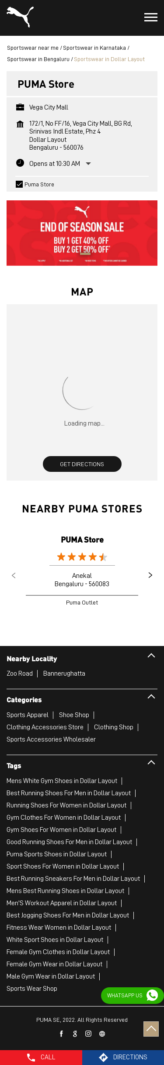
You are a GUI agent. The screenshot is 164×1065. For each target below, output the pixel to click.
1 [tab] (82, 255)
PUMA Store (82, 539)
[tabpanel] (82, 229)
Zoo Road (20, 673)
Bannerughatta (64, 673)
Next (150, 575)
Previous (14, 575)
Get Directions (82, 464)
